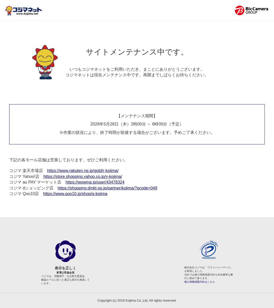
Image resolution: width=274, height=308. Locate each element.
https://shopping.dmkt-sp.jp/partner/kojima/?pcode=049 (107, 188)
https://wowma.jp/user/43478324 (94, 182)
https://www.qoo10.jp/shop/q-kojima (75, 194)
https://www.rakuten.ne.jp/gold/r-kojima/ (82, 170)
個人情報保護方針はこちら (199, 281)
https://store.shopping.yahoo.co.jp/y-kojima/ (82, 176)
